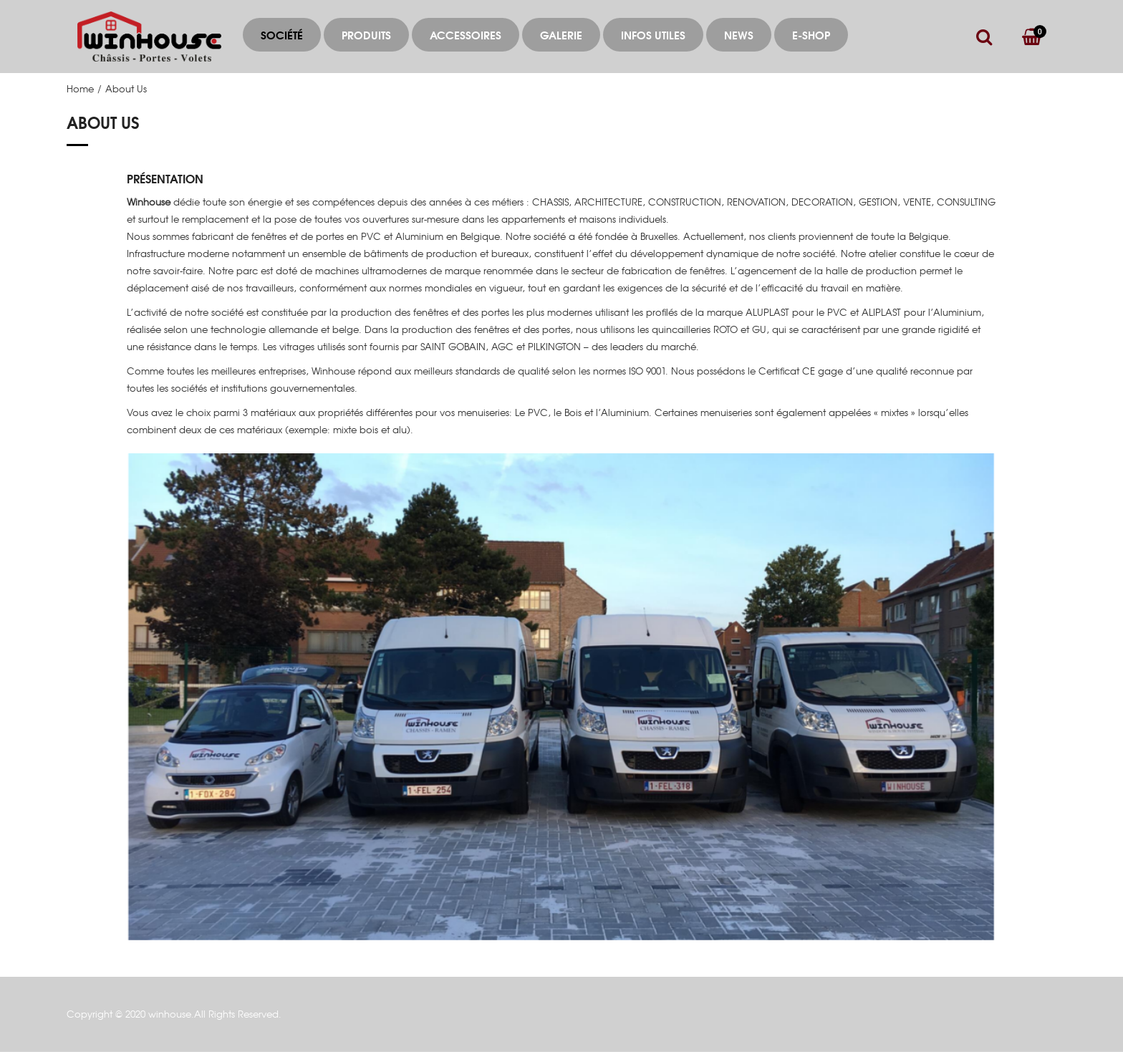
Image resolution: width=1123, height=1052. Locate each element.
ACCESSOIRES (465, 34)
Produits (366, 34)
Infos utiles (653, 34)
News (738, 34)
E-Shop (811, 34)
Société (282, 34)
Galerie (561, 34)
